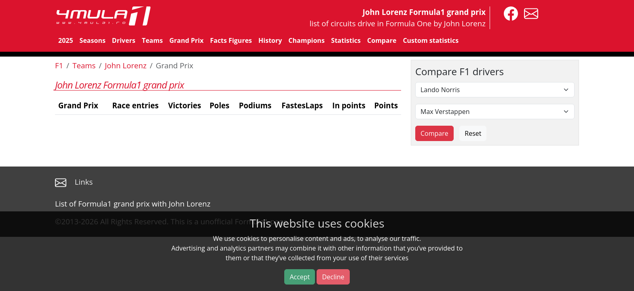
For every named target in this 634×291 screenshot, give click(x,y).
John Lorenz (125, 65)
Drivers (123, 40)
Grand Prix (186, 40)
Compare (381, 40)
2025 (65, 40)
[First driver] (495, 89)
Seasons (93, 40)
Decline (333, 276)
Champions (306, 40)
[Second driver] (495, 111)
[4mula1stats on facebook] (509, 13)
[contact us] (529, 13)
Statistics (346, 40)
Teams (152, 40)
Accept (300, 276)
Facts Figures (231, 40)
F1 (59, 65)
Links (84, 182)
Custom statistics (431, 40)
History (270, 40)
